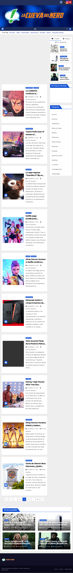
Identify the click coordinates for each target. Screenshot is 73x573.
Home (55, 569)
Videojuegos (64, 56)
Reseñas (61, 65)
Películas (28, 169)
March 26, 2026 (10, 546)
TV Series (63, 75)
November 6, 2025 (33, 178)
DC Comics (12, 32)
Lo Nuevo (56, 38)
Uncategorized (57, 169)
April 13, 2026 (10, 527)
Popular (66, 39)
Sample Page (68, 569)
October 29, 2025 (33, 388)
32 (38, 499)
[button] (67, 29)
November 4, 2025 (33, 306)
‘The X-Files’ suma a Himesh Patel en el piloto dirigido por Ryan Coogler (54, 543)
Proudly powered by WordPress (10, 568)
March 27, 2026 (45, 527)
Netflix (18, 32)
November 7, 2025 (33, 97)
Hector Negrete (20, 527)
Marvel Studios (25, 32)
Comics (54, 114)
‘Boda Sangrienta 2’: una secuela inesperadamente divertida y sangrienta (17, 543)
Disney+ (49, 32)
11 (28, 499)
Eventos (54, 119)
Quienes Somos (57, 155)
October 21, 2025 (32, 428)
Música (27, 256)
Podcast (54, 151)
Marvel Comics (34, 32)
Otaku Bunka (29, 87)
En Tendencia (60, 42)
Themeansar (4, 570)
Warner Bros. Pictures (58, 32)
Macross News (57, 128)
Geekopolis (29, 419)
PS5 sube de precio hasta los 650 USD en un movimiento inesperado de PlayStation (53, 524)
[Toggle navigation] (35, 29)
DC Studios (42, 32)
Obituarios (55, 137)
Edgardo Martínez (57, 527)
